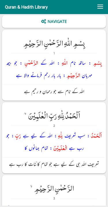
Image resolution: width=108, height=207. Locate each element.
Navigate (57, 21)
